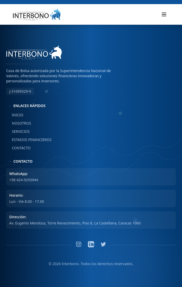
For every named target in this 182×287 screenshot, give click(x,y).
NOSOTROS (18, 123)
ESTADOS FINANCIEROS (29, 139)
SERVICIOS (18, 131)
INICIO (14, 115)
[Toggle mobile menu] (164, 14)
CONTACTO (18, 148)
